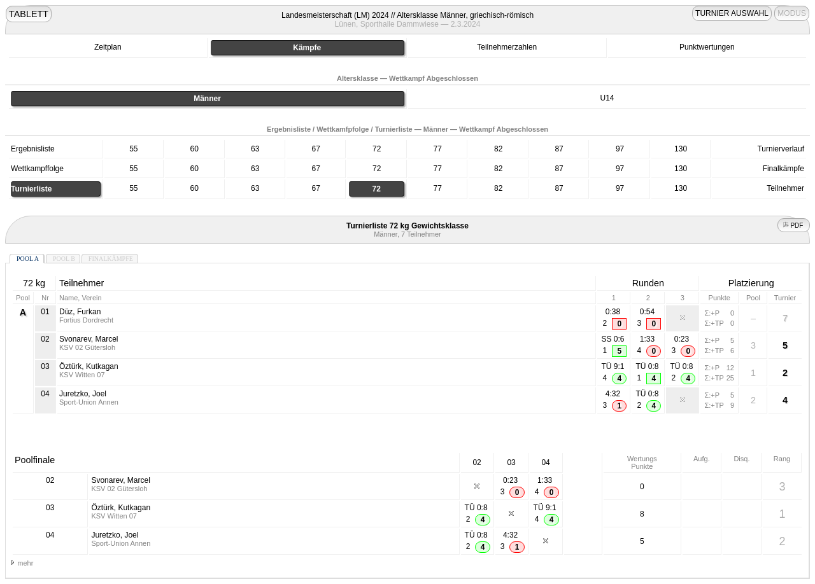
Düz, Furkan (80, 311)
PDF (794, 225)
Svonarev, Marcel (88, 339)
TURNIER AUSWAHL (732, 13)
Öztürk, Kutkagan (88, 366)
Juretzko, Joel (82, 393)
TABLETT (28, 14)
